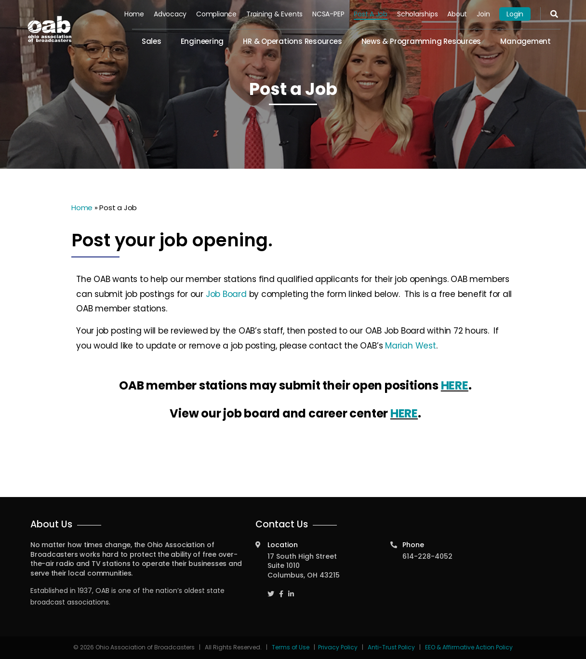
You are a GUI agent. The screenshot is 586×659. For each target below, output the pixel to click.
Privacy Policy (338, 647)
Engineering (202, 41)
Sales (151, 41)
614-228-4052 (427, 556)
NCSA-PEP (328, 14)
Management (525, 41)
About (457, 14)
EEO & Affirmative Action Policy (469, 647)
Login (514, 14)
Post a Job (370, 14)
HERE (454, 385)
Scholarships (417, 14)
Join (483, 14)
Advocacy (170, 14)
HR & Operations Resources (292, 41)
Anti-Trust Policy (391, 647)
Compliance (216, 14)
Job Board (226, 294)
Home (134, 14)
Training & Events (274, 14)
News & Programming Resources (421, 41)
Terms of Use (291, 647)
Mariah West (410, 345)
